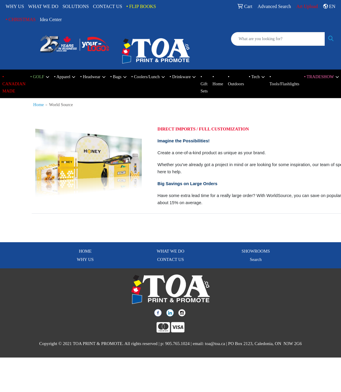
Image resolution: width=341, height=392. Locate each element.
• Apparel (62, 76)
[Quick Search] (278, 39)
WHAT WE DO (43, 6)
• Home (218, 80)
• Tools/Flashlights (284, 80)
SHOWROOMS (256, 251)
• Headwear (90, 76)
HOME (85, 251)
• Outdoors (236, 80)
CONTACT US (107, 6)
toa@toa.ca (215, 343)
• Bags (116, 76)
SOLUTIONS (76, 6)
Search (256, 259)
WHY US (15, 6)
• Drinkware (180, 76)
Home (38, 104)
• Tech (254, 76)
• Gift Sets (204, 83)
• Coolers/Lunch (145, 76)
